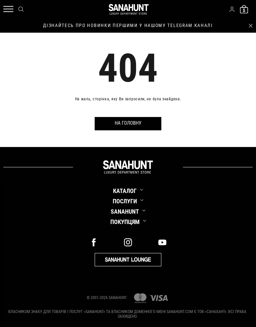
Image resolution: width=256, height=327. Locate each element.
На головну (128, 123)
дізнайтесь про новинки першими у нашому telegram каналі (128, 25)
